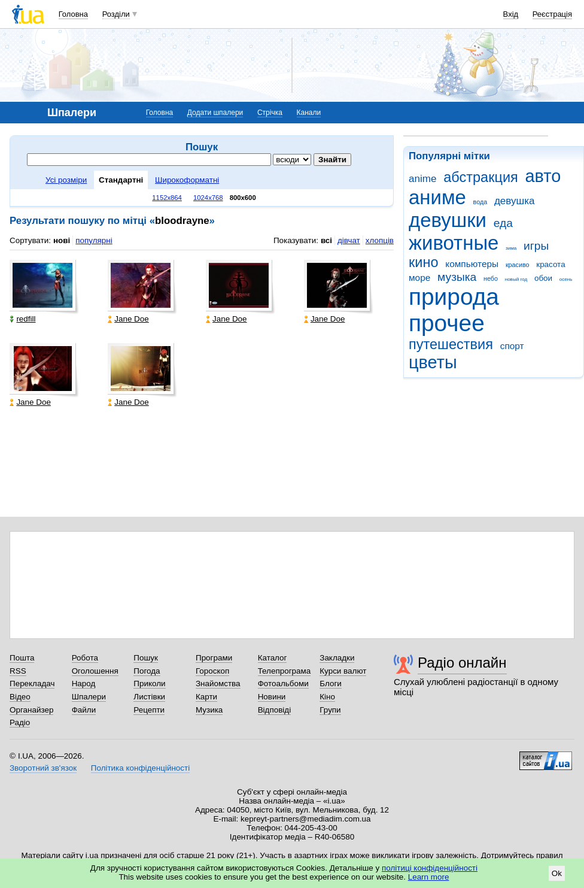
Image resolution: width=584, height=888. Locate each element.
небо (490, 278)
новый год (516, 279)
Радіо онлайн (462, 662)
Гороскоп (212, 670)
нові (61, 240)
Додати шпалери (215, 112)
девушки (447, 220)
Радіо (20, 722)
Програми (214, 657)
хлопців (380, 240)
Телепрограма (284, 670)
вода (480, 201)
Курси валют (343, 670)
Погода (146, 670)
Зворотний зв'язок (43, 767)
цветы (433, 362)
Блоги (331, 683)
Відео (20, 696)
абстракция (480, 177)
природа (454, 297)
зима (511, 248)
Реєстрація (552, 14)
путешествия (451, 344)
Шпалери (89, 696)
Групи (330, 709)
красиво (518, 264)
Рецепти (149, 709)
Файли (84, 709)
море (419, 277)
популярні (93, 240)
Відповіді (274, 709)
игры (536, 246)
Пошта (22, 657)
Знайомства (218, 683)
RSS (18, 670)
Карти (206, 696)
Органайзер (31, 709)
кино (424, 262)
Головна (73, 14)
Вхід (511, 14)
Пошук (145, 657)
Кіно (327, 696)
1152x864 (167, 197)
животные (453, 243)
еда (503, 223)
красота (550, 264)
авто (543, 176)
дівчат (348, 240)
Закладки (337, 657)
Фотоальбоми (283, 683)
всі (326, 240)
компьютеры (471, 264)
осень (566, 279)
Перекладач (32, 683)
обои (543, 278)
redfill (22, 318)
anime (422, 178)
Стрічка (269, 112)
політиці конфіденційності (429, 867)
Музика (209, 709)
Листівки (149, 696)
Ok (557, 873)
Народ (84, 683)
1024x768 (208, 197)
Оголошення (95, 670)
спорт (512, 346)
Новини (272, 696)
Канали (309, 112)
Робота (85, 657)
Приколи (149, 683)
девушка (514, 201)
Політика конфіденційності (140, 767)
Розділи (116, 14)
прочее (447, 323)
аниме (437, 197)
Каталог (272, 657)
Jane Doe (128, 318)
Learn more (428, 876)
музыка (456, 277)
